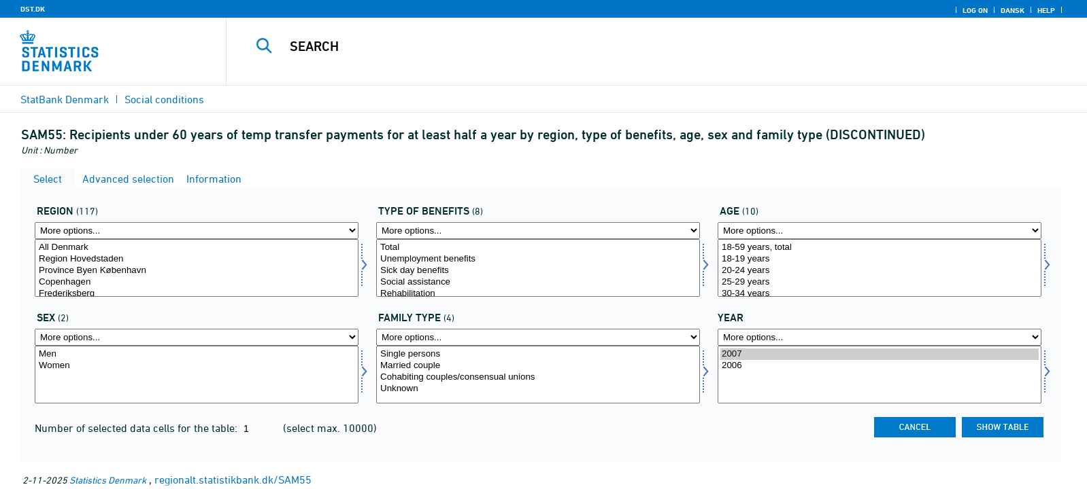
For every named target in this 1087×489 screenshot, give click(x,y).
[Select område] (196, 268)
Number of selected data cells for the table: (137, 428)
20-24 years (879, 270)
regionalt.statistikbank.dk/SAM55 (233, 479)
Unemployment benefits (538, 259)
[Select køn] (196, 374)
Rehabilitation (538, 294)
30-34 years (879, 294)
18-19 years (879, 259)
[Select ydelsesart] (538, 268)
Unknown (538, 389)
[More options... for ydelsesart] (538, 230)
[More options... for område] (196, 230)
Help (1046, 10)
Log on (975, 10)
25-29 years (879, 282)
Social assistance (538, 282)
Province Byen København (196, 270)
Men (196, 354)
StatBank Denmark (64, 99)
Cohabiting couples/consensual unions (538, 377)
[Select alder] (879, 268)
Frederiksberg (196, 294)
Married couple (538, 366)
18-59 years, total (879, 247)
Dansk (1012, 10)
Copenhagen (196, 282)
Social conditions (164, 99)
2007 (879, 354)
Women (196, 366)
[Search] (624, 46)
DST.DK (32, 9)
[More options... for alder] (879, 230)
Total (538, 247)
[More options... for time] (879, 337)
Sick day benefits (538, 270)
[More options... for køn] (196, 337)
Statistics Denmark (107, 480)
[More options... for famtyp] (538, 337)
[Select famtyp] (538, 374)
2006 (879, 366)
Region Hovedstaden (196, 259)
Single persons (538, 354)
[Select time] (879, 374)
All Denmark (196, 247)
